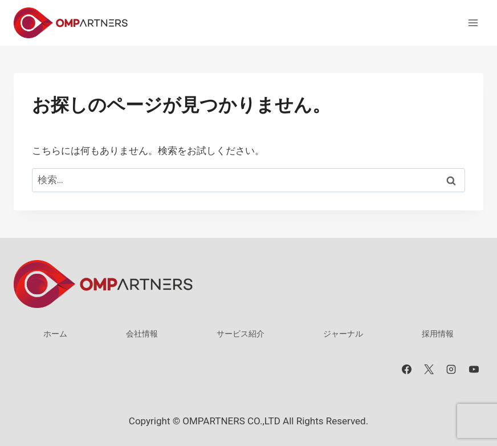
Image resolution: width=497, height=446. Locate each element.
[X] (429, 369)
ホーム (55, 333)
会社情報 (142, 333)
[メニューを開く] (472, 22)
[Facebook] (407, 369)
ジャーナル (343, 333)
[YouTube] (473, 369)
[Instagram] (451, 369)
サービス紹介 (240, 333)
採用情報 (438, 333)
